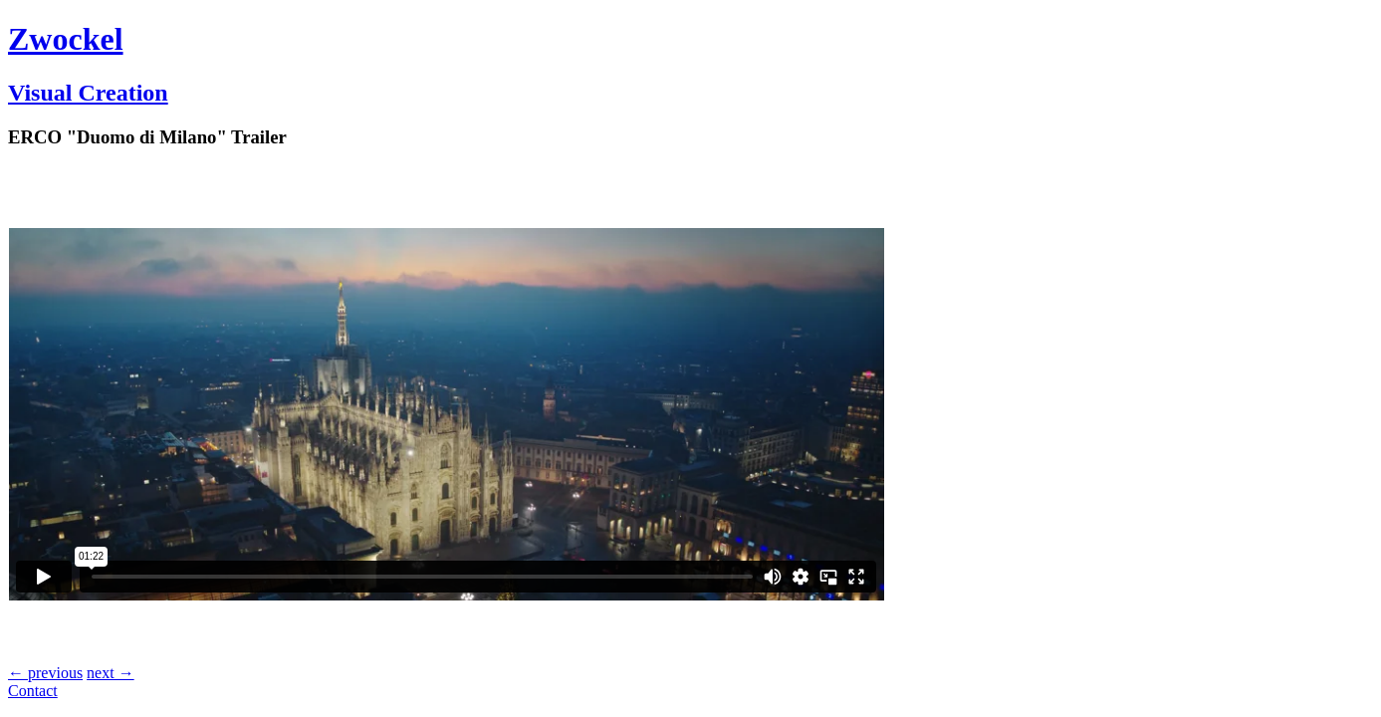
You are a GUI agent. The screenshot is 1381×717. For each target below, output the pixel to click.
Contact (33, 690)
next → (110, 672)
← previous (45, 672)
